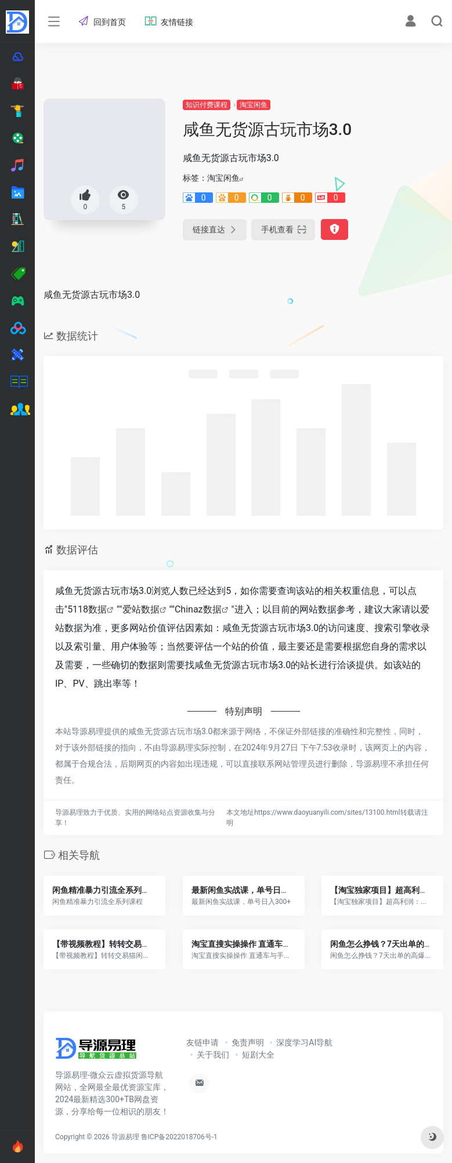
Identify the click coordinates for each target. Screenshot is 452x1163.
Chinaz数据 (198, 609)
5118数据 (87, 609)
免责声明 (248, 1042)
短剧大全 (258, 1054)
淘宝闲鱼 (253, 105)
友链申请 (202, 1042)
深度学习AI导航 (304, 1042)
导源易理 (125, 1137)
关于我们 (213, 1054)
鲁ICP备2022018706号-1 (179, 1137)
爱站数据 (141, 609)
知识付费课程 (206, 105)
